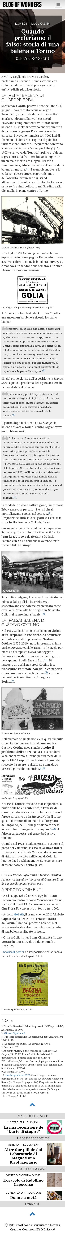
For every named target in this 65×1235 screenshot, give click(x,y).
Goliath (19, 914)
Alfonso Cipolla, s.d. (14, 1033)
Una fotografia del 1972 (17, 1075)
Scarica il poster (13, 952)
